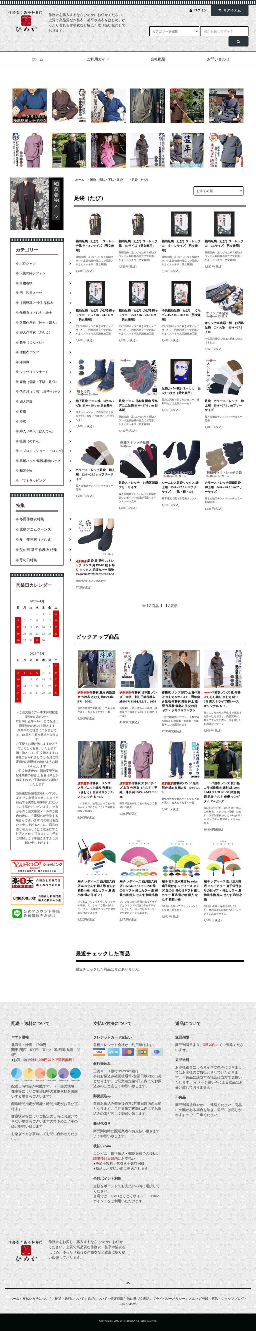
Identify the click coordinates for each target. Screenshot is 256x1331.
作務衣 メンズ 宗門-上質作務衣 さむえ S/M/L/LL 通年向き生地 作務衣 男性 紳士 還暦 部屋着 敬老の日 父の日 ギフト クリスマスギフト (181, 701)
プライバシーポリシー (169, 1298)
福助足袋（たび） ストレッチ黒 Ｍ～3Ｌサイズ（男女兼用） (95, 246)
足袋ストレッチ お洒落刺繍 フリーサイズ (138, 485)
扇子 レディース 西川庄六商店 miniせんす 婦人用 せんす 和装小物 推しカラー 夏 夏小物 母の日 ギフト (97, 888)
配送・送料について (69, 1298)
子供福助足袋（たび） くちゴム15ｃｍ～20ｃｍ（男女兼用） (181, 315)
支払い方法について (37, 1298)
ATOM (132, 1304)
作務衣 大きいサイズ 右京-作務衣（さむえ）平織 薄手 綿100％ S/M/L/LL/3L (138, 790)
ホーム (37, 59)
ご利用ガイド (98, 59)
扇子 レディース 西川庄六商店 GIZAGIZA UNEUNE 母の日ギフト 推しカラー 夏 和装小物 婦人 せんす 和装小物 (139, 888)
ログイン (200, 10)
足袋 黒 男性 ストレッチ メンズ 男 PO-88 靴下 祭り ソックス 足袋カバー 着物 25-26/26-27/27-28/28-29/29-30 (95, 567)
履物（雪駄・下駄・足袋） (108, 180)
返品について (97, 1298)
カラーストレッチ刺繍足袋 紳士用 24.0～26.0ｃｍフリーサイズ (223, 487)
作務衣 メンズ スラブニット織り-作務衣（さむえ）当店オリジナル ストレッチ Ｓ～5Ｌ (96, 790)
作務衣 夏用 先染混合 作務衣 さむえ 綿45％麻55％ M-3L (96, 697)
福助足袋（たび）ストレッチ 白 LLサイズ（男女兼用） (224, 244)
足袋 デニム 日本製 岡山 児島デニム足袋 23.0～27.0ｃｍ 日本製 (138, 405)
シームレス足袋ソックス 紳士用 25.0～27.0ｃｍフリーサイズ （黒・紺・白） (180, 487)
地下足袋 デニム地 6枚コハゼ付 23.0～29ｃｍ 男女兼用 (95, 403)
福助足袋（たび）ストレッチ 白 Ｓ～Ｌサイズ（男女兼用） (181, 246)
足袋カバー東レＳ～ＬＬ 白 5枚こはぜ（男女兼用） (181, 391)
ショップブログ (232, 1298)
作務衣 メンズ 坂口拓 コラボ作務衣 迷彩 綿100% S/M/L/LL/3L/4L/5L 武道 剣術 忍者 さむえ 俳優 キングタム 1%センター (222, 792)
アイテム (228, 10)
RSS (122, 1304)
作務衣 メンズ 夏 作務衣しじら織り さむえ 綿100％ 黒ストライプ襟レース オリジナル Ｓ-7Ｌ (222, 699)
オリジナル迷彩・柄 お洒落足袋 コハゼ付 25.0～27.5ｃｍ (224, 327)
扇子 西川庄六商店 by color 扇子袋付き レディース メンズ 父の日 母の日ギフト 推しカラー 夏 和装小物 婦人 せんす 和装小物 (181, 890)
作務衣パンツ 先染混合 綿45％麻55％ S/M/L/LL (181, 788)
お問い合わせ (218, 59)
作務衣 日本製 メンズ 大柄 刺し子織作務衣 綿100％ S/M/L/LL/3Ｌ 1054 (139, 697)
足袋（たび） (141, 180)
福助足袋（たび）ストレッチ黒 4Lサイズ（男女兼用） (138, 244)
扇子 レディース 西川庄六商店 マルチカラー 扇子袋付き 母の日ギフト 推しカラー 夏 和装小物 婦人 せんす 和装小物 (223, 890)
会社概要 (158, 59)
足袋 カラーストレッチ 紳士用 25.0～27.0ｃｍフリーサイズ (224, 405)
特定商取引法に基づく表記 (130, 1298)
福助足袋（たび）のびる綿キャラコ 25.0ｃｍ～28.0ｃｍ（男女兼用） (138, 315)
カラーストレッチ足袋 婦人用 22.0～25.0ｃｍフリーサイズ (95, 474)
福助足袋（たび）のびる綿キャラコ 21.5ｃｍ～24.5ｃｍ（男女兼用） (95, 315)
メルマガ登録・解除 (203, 1298)
